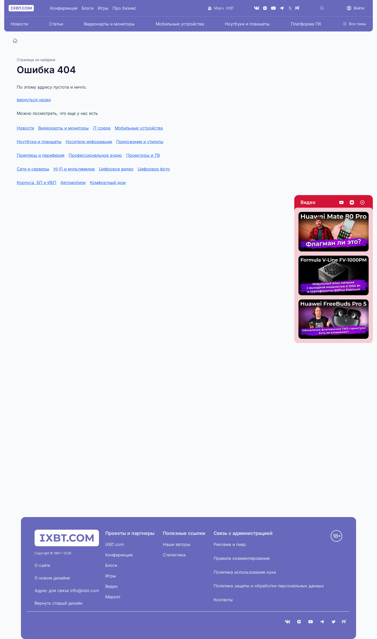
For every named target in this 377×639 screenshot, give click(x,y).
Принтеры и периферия (40, 155)
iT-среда (101, 128)
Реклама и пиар (230, 544)
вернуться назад (34, 99)
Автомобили (73, 182)
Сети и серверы (33, 168)
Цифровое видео (116, 168)
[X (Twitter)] (290, 8)
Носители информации (89, 141)
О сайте (42, 565)
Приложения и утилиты (139, 141)
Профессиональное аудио (95, 155)
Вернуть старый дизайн (58, 603)
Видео (308, 202)
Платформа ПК (306, 23)
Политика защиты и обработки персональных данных (269, 585)
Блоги (87, 8)
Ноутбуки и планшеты (247, 23)
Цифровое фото (154, 168)
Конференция (63, 8)
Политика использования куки (245, 572)
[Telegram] (282, 8)
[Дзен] (265, 8)
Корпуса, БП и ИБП (36, 182)
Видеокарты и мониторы (109, 23)
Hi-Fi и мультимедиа (74, 168)
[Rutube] (298, 8)
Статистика (174, 554)
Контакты (223, 599)
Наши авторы (176, 544)
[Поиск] (322, 8)
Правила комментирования (242, 558)
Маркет (112, 596)
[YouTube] (273, 8)
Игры (103, 8)
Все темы (354, 24)
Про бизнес (124, 8)
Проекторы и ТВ (143, 155)
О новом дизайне (52, 578)
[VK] (256, 8)
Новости (19, 23)
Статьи (56, 23)
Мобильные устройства (180, 23)
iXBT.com (114, 544)
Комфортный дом (108, 182)
